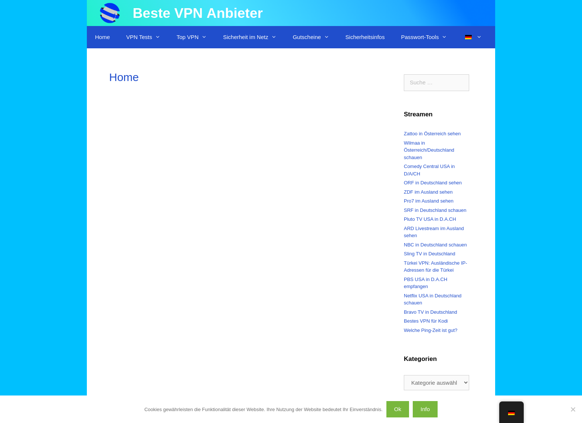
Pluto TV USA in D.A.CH (430, 219)
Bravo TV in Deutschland (430, 312)
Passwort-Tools (428, 37)
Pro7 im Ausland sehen (429, 201)
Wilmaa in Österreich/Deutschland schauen (429, 150)
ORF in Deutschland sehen (433, 182)
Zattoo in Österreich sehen (432, 133)
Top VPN (196, 37)
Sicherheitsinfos (365, 37)
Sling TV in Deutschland (429, 253)
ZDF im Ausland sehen (428, 192)
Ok (397, 409)
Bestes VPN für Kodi (426, 321)
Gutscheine (315, 37)
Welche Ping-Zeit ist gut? (430, 330)
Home (102, 37)
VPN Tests (147, 37)
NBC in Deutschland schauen (435, 245)
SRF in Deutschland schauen (435, 210)
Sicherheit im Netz (254, 37)
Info (425, 409)
